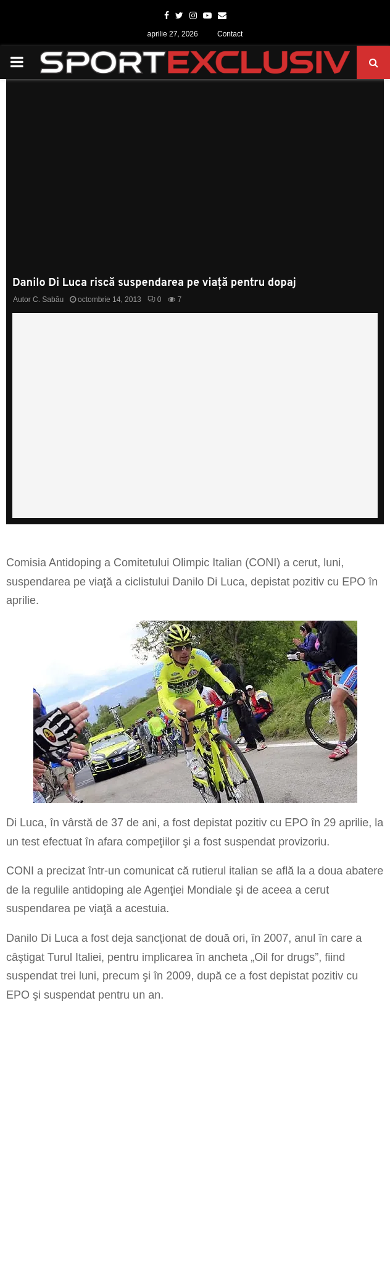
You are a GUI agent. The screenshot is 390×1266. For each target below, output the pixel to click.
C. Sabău (48, 299)
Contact (230, 34)
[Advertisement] (195, 184)
